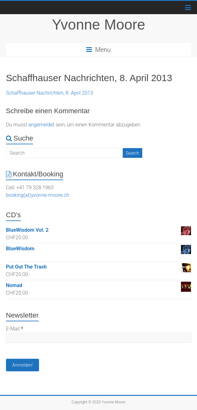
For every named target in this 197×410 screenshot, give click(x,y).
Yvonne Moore (98, 24)
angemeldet (41, 125)
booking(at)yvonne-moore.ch (37, 195)
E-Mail (14, 329)
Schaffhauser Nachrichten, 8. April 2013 (49, 93)
